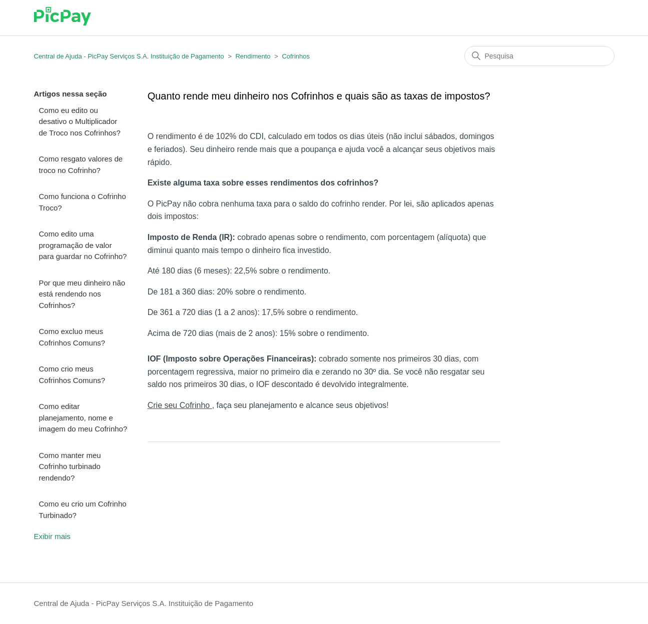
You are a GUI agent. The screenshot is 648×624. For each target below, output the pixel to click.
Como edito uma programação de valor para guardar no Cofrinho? (83, 245)
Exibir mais (52, 536)
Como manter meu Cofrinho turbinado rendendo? (70, 466)
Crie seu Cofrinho (180, 405)
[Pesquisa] (539, 56)
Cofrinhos (296, 56)
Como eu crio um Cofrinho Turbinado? (83, 510)
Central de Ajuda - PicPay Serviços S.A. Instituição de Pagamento (129, 56)
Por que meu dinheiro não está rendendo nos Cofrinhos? (82, 294)
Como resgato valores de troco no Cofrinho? (81, 164)
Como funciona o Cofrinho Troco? (82, 202)
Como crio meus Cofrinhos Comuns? (72, 374)
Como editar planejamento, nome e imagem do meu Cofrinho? (83, 417)
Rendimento (252, 56)
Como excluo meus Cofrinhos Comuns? (72, 337)
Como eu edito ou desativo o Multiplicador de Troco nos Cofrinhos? (80, 121)
